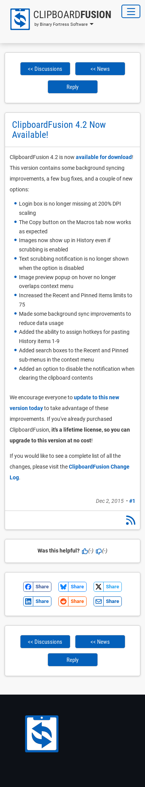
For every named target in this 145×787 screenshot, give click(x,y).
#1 (132, 501)
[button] (58, 19)
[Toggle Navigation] (130, 11)
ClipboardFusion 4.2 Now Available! (59, 129)
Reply (72, 87)
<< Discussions (45, 68)
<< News (100, 68)
